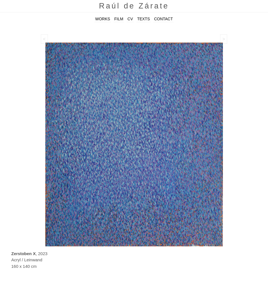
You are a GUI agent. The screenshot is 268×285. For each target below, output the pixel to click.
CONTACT (163, 19)
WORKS (102, 19)
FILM (118, 19)
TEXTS (143, 19)
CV (130, 19)
